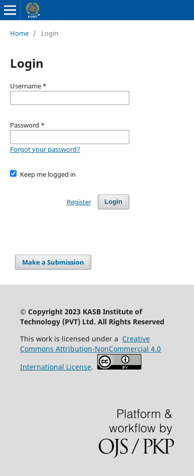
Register (79, 201)
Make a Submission (53, 262)
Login (113, 201)
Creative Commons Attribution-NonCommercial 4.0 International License (90, 353)
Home (19, 33)
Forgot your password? (45, 149)
